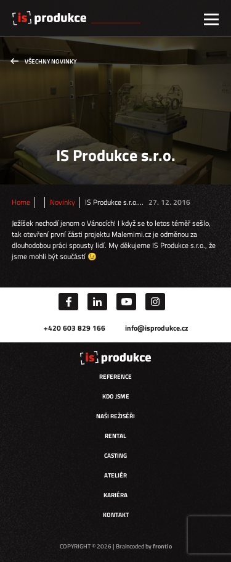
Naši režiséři (115, 416)
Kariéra (115, 495)
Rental (115, 435)
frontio (162, 546)
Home (21, 202)
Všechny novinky (50, 61)
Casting (115, 455)
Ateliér (115, 475)
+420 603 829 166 (74, 328)
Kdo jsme (115, 396)
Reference (115, 376)
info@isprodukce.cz (156, 328)
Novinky (62, 202)
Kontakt (116, 514)
